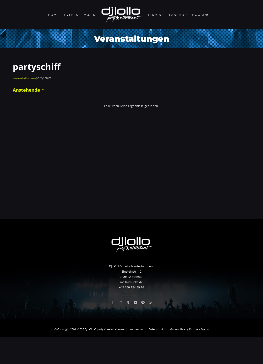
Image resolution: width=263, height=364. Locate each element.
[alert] (131, 106)
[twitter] (128, 329)
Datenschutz (156, 356)
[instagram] (120, 329)
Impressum (136, 356)
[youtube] (135, 329)
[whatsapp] (150, 329)
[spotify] (143, 329)
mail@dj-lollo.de (131, 309)
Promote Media (199, 356)
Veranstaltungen (24, 78)
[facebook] (113, 329)
